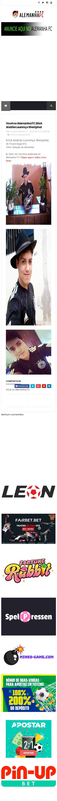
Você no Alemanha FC (20, 134)
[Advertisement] (28, 71)
